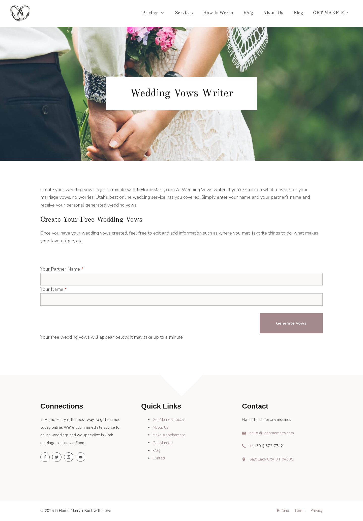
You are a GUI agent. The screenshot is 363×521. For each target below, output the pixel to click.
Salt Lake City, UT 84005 (271, 459)
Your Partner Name (61, 269)
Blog (298, 13)
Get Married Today (168, 419)
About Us (273, 13)
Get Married (163, 442)
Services (184, 13)
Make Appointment (169, 435)
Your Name (53, 289)
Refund (283, 510)
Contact (159, 458)
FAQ (248, 13)
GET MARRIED (330, 13)
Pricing (156, 13)
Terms (299, 510)
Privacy (316, 510)
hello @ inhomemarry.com (272, 433)
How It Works (218, 13)
